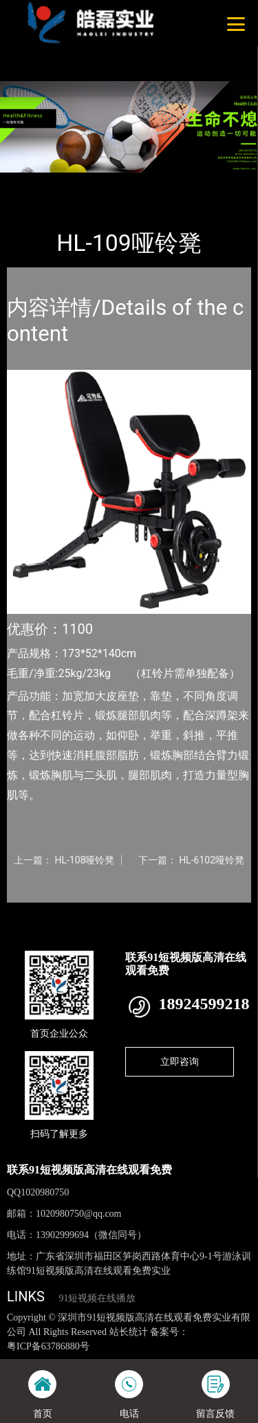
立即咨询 (179, 1061)
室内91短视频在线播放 (170, 182)
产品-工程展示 (82, 182)
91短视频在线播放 (97, 1298)
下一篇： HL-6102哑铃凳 (191, 860)
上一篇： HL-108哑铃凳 (64, 860)
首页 (29, 182)
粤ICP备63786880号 (48, 1346)
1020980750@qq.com (79, 1214)
